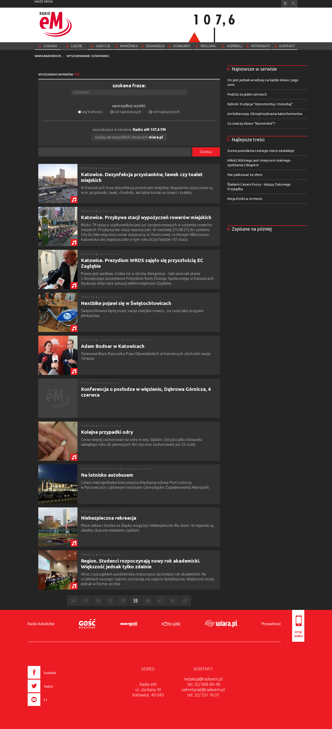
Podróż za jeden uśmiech (247, 94)
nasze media (44, 1)
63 (185, 601)
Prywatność (271, 624)
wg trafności (92, 112)
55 (85, 601)
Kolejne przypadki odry (107, 432)
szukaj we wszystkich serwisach (129, 137)
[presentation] (51, 706)
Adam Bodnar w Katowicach (113, 346)
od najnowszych (127, 112)
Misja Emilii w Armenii (244, 199)
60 (147, 601)
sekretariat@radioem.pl (203, 689)
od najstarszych (166, 112)
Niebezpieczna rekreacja (108, 518)
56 (98, 601)
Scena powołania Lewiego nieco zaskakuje (260, 151)
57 (110, 601)
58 (123, 601)
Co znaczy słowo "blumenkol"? (251, 123)
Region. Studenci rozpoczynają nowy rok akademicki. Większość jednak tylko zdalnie (140, 563)
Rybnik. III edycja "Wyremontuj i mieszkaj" (260, 104)
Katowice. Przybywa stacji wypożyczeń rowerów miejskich (146, 217)
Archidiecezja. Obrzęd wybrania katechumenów (264, 114)
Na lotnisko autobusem (107, 475)
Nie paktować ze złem (244, 175)
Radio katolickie (41, 624)
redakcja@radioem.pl (203, 679)
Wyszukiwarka (294, 4)
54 (73, 601)
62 (172, 601)
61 (160, 601)
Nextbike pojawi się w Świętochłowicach (126, 303)
